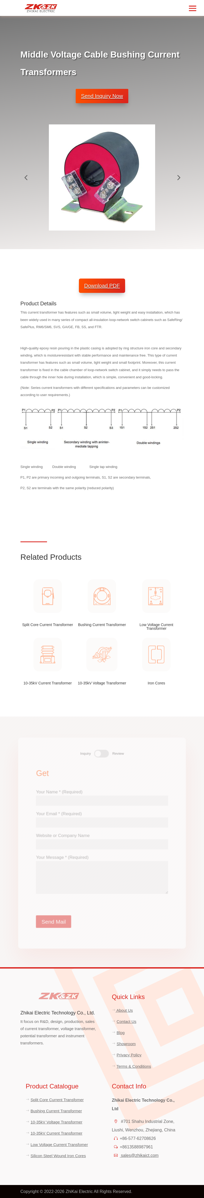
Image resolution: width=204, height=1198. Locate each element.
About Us (124, 1010)
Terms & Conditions (134, 1066)
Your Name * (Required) (102, 795)
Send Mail (52, 923)
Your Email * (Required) (102, 817)
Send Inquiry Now (102, 96)
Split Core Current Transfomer (57, 1099)
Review (118, 752)
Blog (121, 1032)
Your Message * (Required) (102, 876)
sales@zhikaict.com (139, 1155)
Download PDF (102, 286)
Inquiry (85, 752)
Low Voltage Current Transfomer (59, 1144)
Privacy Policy (129, 1055)
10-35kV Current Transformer (56, 1133)
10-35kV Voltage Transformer (56, 1122)
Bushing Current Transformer (56, 1111)
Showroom (126, 1043)
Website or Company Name (102, 840)
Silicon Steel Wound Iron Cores (58, 1155)
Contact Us (126, 1021)
